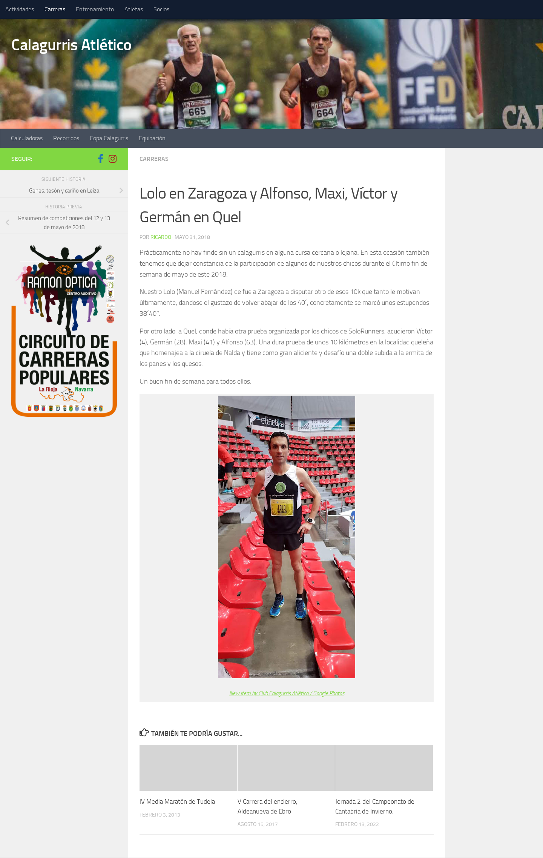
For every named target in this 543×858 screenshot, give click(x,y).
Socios (161, 9)
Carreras (54, 9)
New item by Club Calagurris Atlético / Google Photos (286, 693)
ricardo (160, 237)
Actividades (19, 9)
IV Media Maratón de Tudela (177, 801)
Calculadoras (27, 138)
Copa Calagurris (109, 138)
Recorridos (66, 138)
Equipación (152, 138)
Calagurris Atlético (71, 44)
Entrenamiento (95, 9)
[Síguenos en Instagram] (112, 158)
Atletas (133, 9)
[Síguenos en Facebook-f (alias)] (100, 158)
